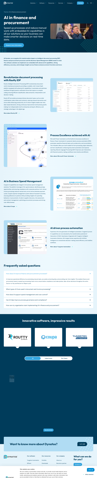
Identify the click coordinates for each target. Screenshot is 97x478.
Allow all (90, 459)
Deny (92, 468)
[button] (88, 3)
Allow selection (89, 463)
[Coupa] (49, 337)
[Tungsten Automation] (80, 337)
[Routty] (18, 337)
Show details (79, 475)
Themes (6, 12)
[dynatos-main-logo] (8, 3)
